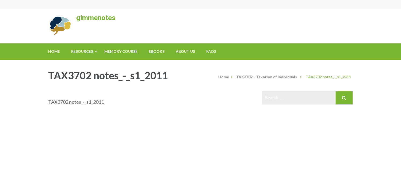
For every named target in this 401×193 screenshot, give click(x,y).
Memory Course (121, 51)
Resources (82, 51)
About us (185, 51)
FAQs (211, 51)
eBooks (157, 51)
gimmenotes (96, 18)
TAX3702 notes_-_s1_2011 (76, 102)
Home (54, 51)
